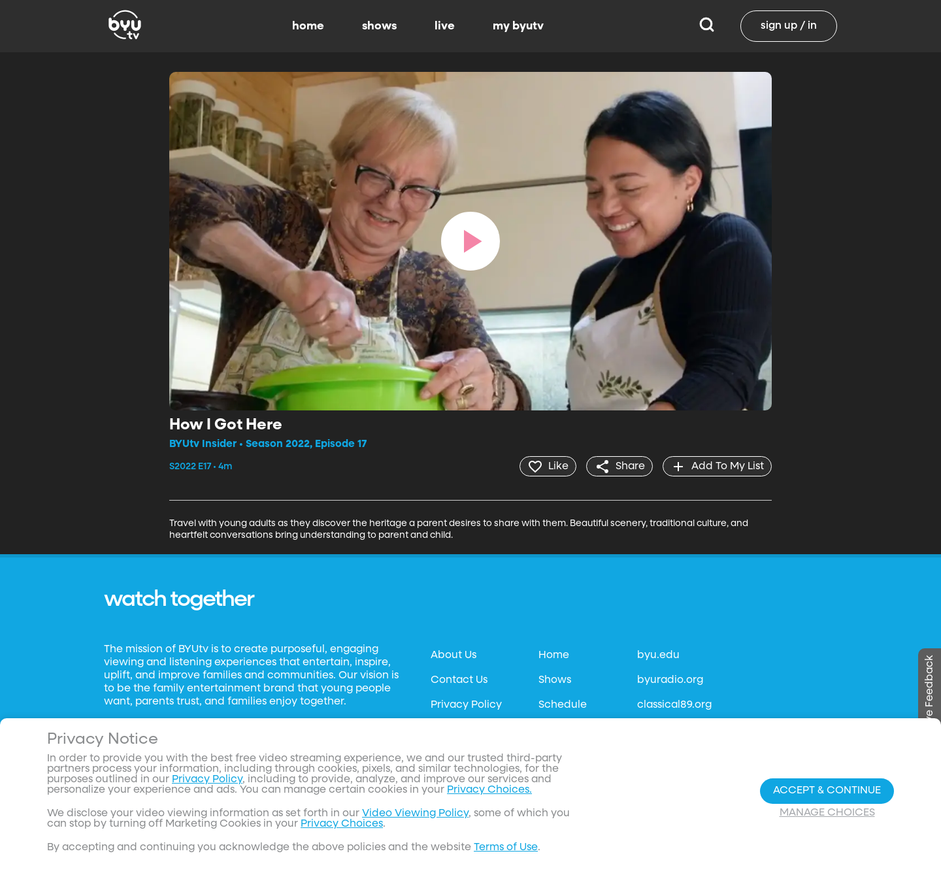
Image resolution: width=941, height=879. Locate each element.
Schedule (562, 704)
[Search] (707, 26)
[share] (618, 466)
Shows (554, 679)
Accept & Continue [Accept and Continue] (827, 791)
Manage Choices (827, 813)
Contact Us (459, 679)
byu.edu (658, 655)
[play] (470, 241)
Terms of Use (506, 847)
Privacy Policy (466, 704)
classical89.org (674, 704)
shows (379, 26)
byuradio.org (670, 679)
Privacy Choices (342, 824)
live (445, 26)
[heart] (545, 466)
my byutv (518, 26)
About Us (453, 655)
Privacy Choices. (489, 790)
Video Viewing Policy (415, 813)
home (308, 26)
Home (553, 655)
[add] (716, 466)
